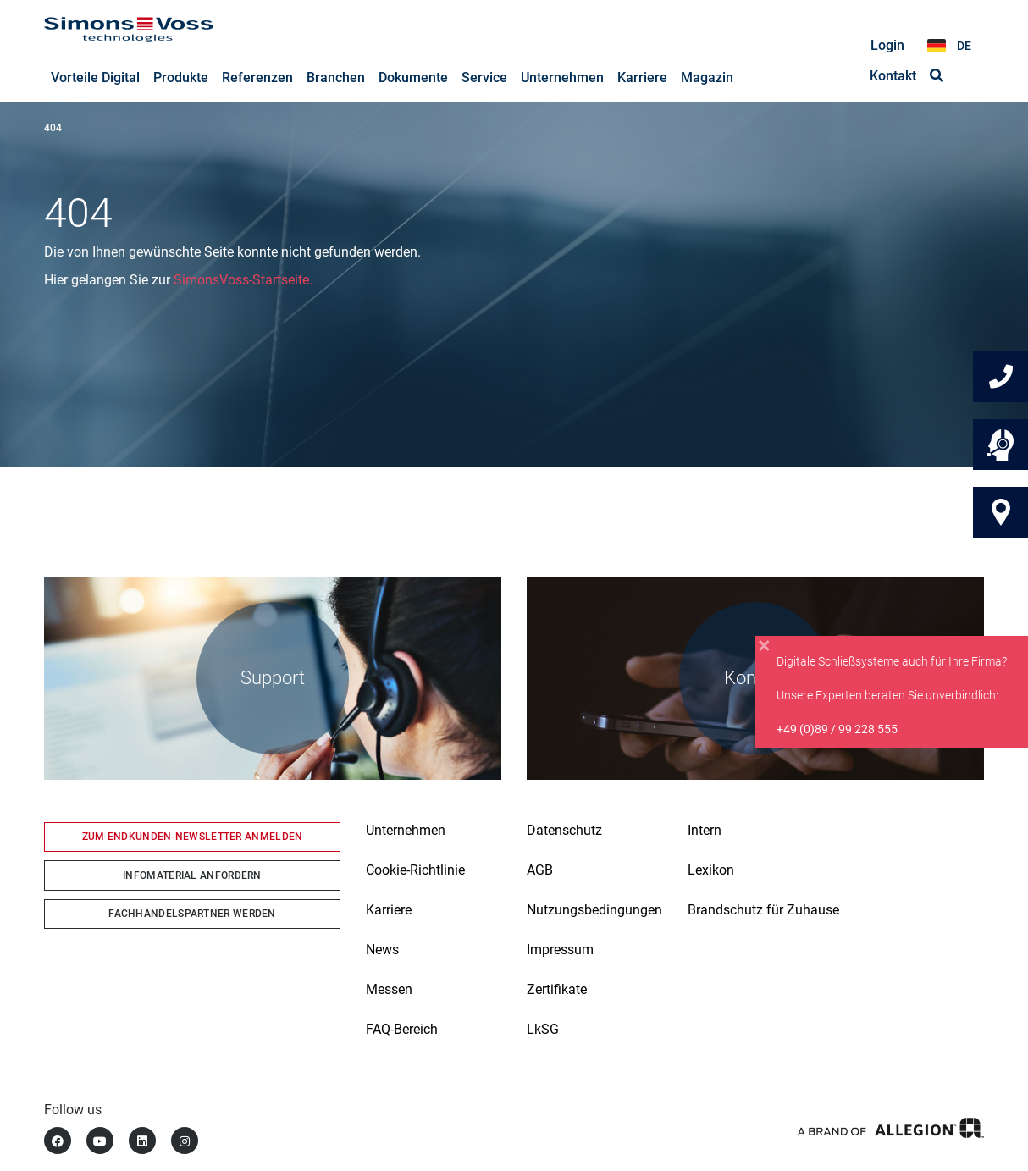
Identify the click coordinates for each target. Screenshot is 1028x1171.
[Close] (764, 646)
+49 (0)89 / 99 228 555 (837, 729)
